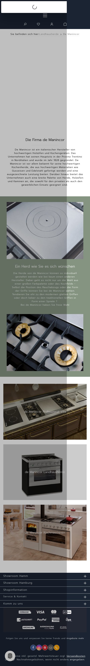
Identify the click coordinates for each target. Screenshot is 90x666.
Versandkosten (75, 656)
